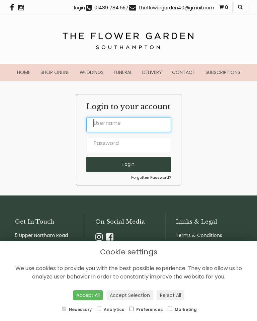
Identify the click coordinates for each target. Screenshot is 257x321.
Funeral (123, 72)
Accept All (88, 295)
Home (23, 72)
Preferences (146, 309)
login (79, 7)
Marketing (182, 309)
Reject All (170, 295)
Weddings (92, 72)
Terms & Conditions (199, 235)
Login (128, 164)
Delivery (152, 72)
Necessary (77, 309)
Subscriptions (222, 72)
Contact (183, 72)
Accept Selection (130, 295)
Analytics (110, 309)
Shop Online (55, 72)
